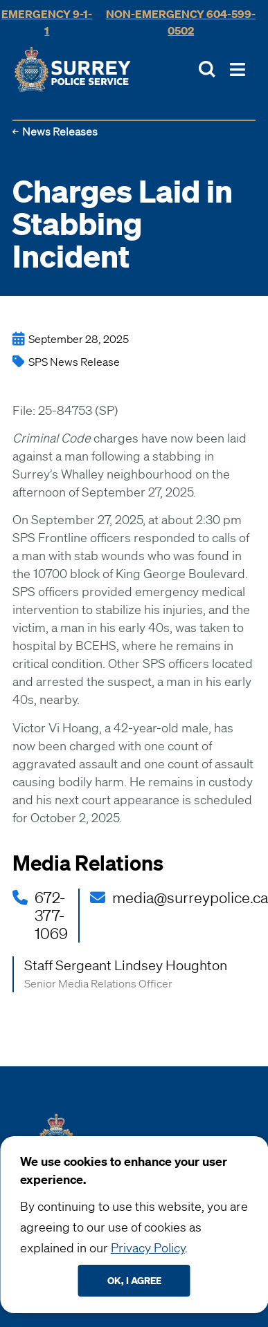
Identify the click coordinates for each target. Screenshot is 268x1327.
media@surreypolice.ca (190, 898)
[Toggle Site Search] (207, 69)
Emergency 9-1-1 (46, 22)
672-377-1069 (51, 916)
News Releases (60, 131)
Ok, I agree (134, 1280)
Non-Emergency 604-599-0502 (181, 22)
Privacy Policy (148, 1247)
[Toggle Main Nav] (237, 69)
